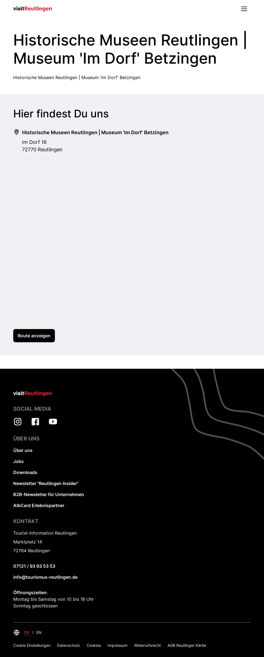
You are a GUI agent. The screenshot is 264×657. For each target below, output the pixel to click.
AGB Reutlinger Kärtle (186, 645)
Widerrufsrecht (147, 645)
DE (27, 632)
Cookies (94, 645)
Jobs (18, 461)
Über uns (23, 450)
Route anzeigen (34, 335)
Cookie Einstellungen (31, 645)
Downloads (25, 472)
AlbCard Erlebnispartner (38, 505)
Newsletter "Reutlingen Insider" (46, 483)
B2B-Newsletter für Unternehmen (48, 494)
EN (39, 632)
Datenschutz (68, 645)
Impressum (117, 645)
